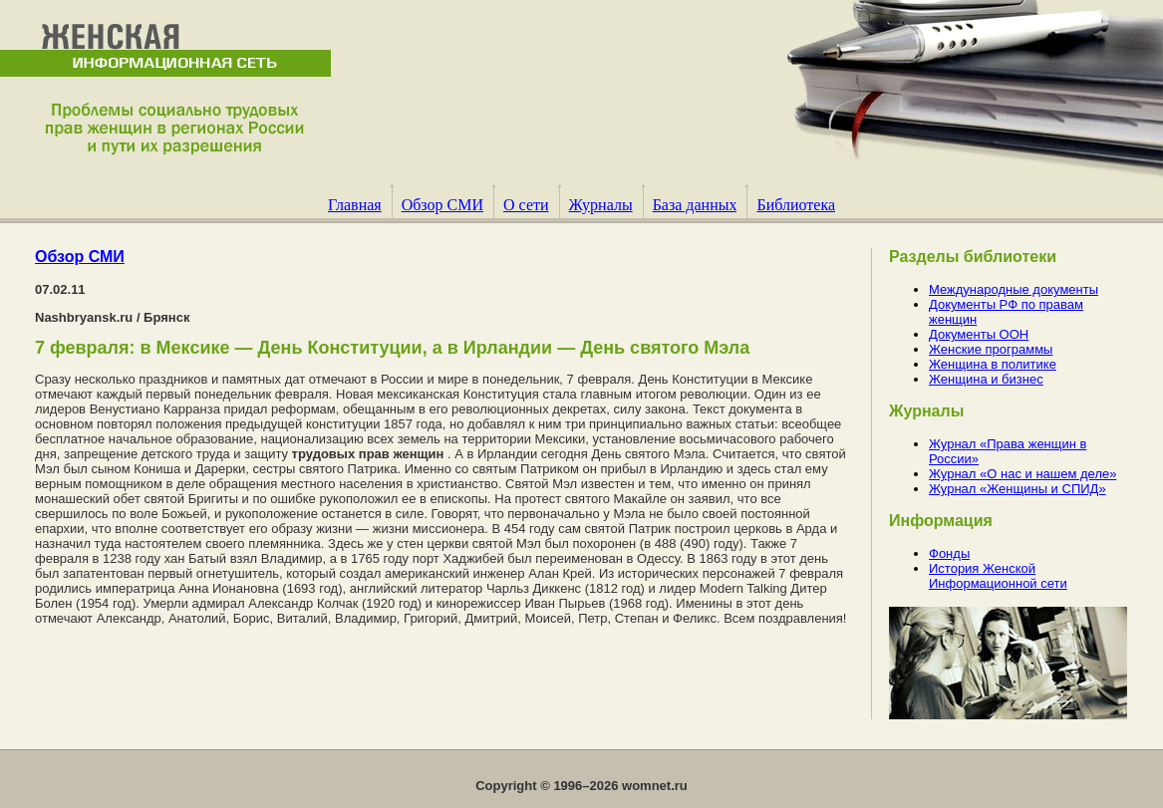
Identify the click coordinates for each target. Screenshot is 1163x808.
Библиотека (795, 204)
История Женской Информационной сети (998, 576)
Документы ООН (978, 334)
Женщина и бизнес (986, 379)
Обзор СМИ (442, 204)
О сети (526, 204)
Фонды (949, 553)
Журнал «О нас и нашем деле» (1022, 473)
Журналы (601, 204)
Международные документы (1013, 289)
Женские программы (990, 349)
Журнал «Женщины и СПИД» (1017, 488)
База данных (695, 204)
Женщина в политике (992, 364)
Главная (355, 204)
